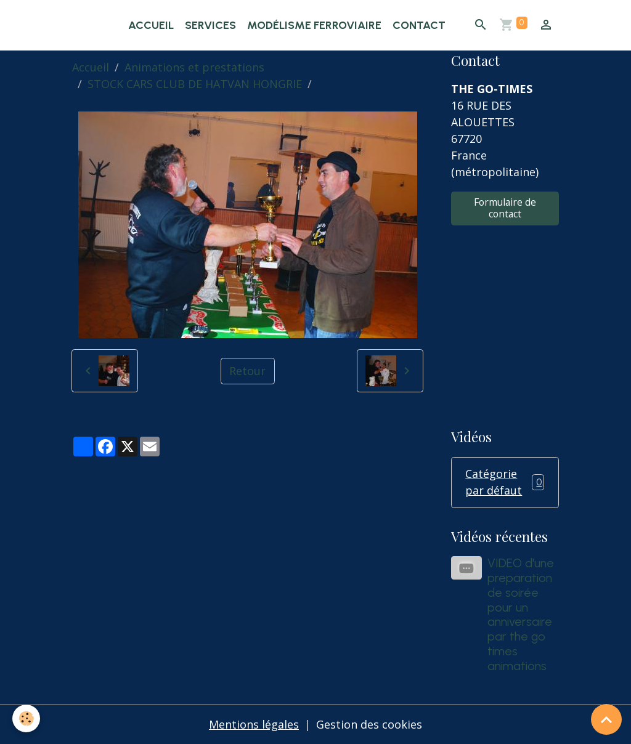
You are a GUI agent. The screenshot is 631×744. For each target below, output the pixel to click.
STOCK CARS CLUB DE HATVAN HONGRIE (195, 83)
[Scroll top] (606, 719)
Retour (247, 370)
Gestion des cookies (369, 724)
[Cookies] (26, 718)
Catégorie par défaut (504, 482)
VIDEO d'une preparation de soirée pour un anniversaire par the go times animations (520, 614)
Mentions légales (254, 724)
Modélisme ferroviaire (314, 25)
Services (210, 25)
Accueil (151, 25)
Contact (419, 25)
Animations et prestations (194, 67)
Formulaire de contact (505, 208)
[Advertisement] (505, 318)
